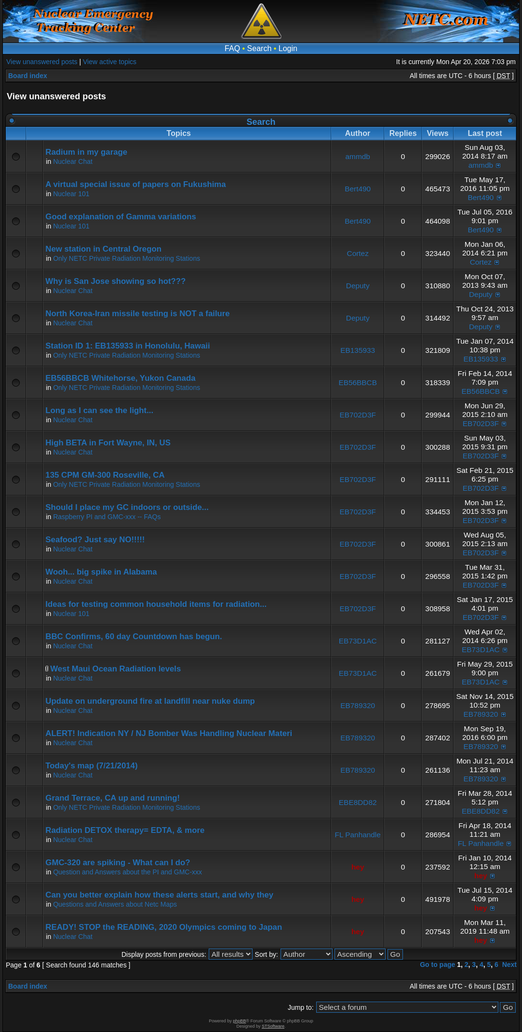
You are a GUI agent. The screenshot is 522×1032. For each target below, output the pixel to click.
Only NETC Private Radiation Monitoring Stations (126, 258)
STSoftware (273, 1026)
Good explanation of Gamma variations (120, 216)
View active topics (109, 62)
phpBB (239, 1021)
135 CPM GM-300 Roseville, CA (104, 475)
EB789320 (357, 705)
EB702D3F (358, 415)
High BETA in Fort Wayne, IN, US (108, 442)
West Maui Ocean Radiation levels (115, 668)
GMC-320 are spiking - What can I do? (117, 862)
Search (259, 48)
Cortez (358, 253)
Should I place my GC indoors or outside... (126, 507)
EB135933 (357, 350)
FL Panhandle (358, 835)
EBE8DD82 (358, 802)
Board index (27, 76)
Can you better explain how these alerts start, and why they (159, 894)
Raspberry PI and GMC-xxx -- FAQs (107, 517)
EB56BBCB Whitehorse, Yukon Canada (120, 378)
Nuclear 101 (71, 194)
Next (509, 964)
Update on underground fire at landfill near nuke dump (149, 701)
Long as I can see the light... (99, 410)
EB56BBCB (357, 382)
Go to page (437, 964)
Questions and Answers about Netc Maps (115, 904)
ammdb (358, 156)
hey (357, 867)
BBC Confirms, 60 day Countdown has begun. (133, 636)
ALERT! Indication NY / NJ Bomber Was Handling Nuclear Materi (168, 733)
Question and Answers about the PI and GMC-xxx (127, 872)
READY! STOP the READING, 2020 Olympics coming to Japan (163, 927)
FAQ (232, 48)
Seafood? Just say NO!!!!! (95, 539)
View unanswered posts (42, 62)
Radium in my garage (86, 152)
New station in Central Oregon (103, 249)
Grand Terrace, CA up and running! (112, 798)
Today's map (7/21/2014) (91, 765)
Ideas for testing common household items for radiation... (156, 604)
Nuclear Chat (73, 161)
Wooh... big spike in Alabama (101, 571)
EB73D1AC (358, 641)
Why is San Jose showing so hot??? (115, 281)
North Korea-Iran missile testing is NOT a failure (137, 313)
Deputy (358, 285)
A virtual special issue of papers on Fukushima (135, 184)
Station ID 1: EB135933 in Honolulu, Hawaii (127, 345)
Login (288, 48)
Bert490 (358, 189)
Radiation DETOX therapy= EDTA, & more (124, 830)
